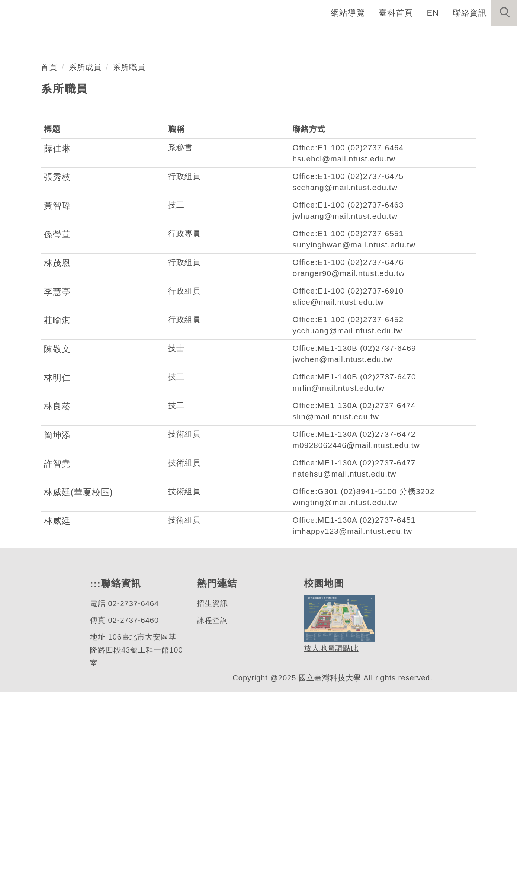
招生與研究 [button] (335, 37)
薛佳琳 (57, 331)
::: (313, 13)
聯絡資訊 (470, 13)
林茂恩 (57, 446)
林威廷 (57, 704)
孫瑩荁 (57, 417)
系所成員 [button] (283, 37)
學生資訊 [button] (388, 37)
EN (433, 13)
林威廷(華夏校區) (78, 675)
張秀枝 (57, 360)
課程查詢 (212, 803)
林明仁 (57, 560)
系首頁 (125, 37)
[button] (504, 13)
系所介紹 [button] (234, 37)
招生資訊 (212, 786)
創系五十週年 (178, 37)
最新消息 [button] (492, 37)
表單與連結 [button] (440, 37)
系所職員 (129, 249)
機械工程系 (57, 165)
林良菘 (57, 589)
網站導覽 (348, 13)
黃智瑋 (57, 388)
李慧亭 (57, 474)
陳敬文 (57, 532)
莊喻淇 (57, 503)
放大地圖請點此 (330, 831)
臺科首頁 (396, 13)
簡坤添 (57, 618)
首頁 (49, 249)
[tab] (261, 194)
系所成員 (85, 249)
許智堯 (57, 646)
